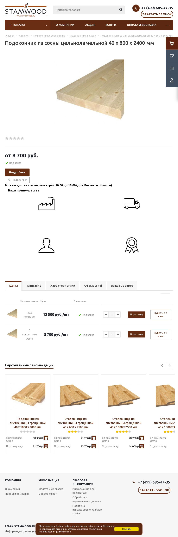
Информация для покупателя (83, 490)
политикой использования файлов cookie (70, 530)
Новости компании (17, 493)
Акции (90, 24)
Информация (49, 480)
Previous (162, 365)
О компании (65, 24)
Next (169, 365)
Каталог (19, 24)
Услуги (111, 24)
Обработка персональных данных (86, 499)
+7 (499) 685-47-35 (157, 8)
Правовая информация (82, 482)
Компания (13, 480)
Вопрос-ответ (48, 493)
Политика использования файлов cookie (87, 509)
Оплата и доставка (141, 24)
